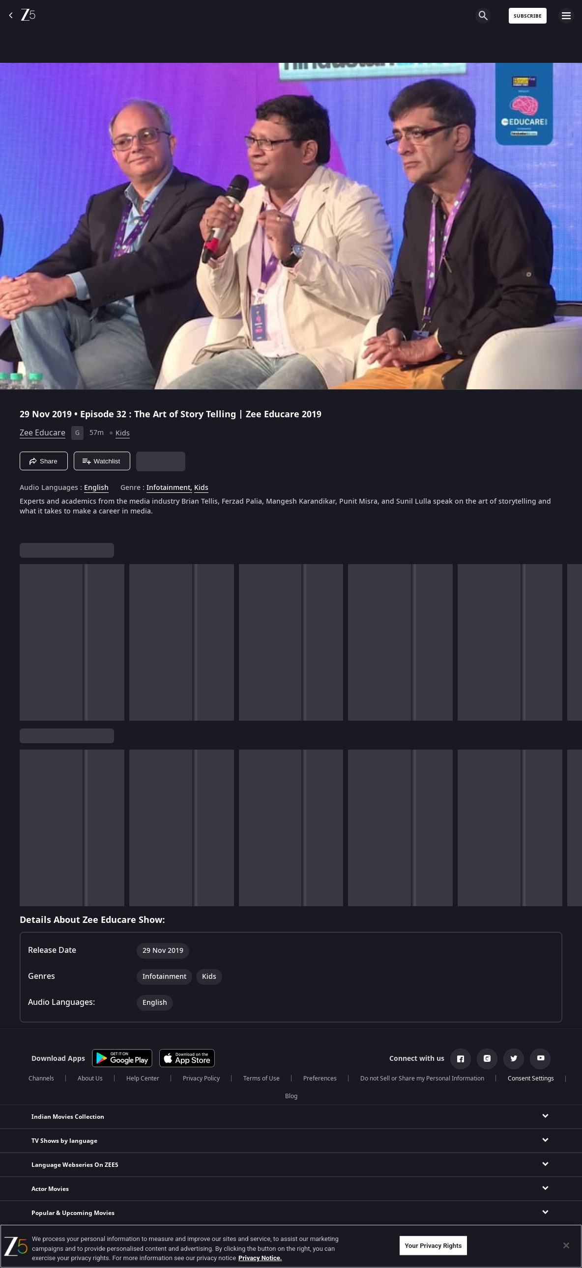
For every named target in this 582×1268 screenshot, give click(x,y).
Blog (291, 1096)
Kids (123, 433)
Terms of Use (261, 1078)
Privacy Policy (201, 1078)
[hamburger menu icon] (566, 16)
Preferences (320, 1078)
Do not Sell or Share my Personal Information (422, 1078)
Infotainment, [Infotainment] (169, 488)
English (96, 488)
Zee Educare (42, 433)
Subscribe (528, 16)
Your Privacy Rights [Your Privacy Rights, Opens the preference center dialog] (433, 1245)
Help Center (142, 1078)
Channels (41, 1078)
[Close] (566, 1245)
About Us (90, 1078)
